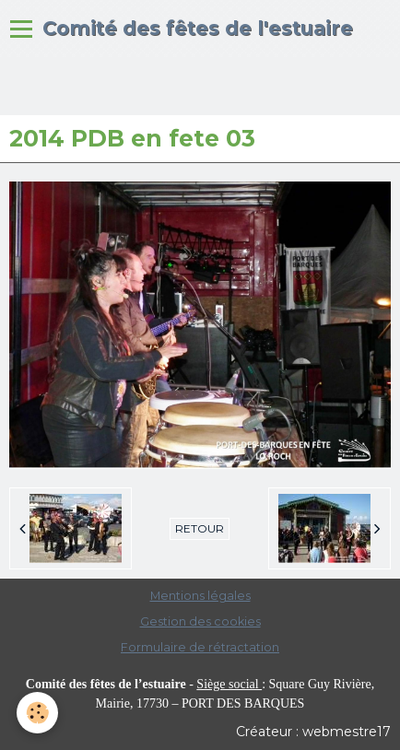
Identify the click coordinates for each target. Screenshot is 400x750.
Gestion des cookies (200, 621)
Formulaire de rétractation (200, 647)
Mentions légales (200, 596)
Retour (199, 528)
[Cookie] (37, 712)
